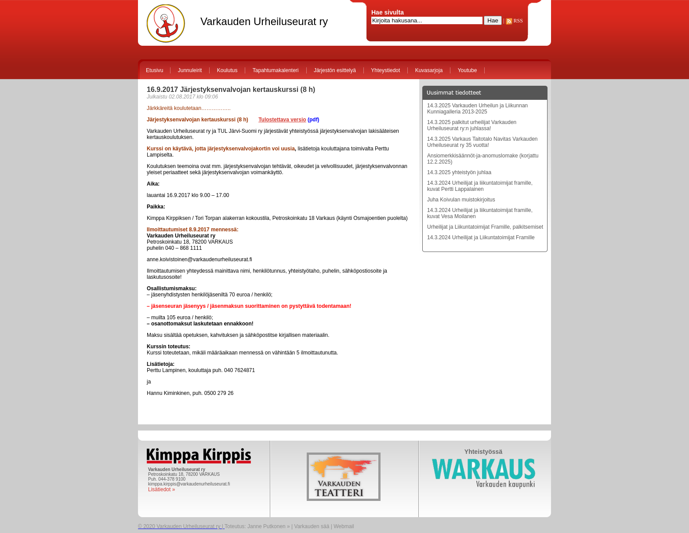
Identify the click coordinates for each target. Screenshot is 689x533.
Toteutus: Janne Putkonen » (257, 526)
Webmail (344, 526)
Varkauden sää (312, 526)
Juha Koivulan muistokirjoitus (461, 200)
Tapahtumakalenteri (276, 70)
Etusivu (154, 70)
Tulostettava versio (282, 120)
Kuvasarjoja (429, 70)
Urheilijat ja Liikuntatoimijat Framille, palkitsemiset (485, 227)
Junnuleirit (190, 70)
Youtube (467, 70)
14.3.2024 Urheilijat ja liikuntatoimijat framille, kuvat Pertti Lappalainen (480, 186)
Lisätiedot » (161, 489)
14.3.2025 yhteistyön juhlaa (459, 172)
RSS (514, 21)
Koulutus (227, 70)
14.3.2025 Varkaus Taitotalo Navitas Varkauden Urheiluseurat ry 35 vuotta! (482, 142)
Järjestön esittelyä (335, 70)
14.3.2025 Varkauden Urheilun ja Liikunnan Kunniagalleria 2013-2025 (477, 108)
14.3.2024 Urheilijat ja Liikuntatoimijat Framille (481, 237)
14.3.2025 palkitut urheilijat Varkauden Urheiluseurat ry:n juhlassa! (471, 125)
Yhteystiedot (385, 70)
